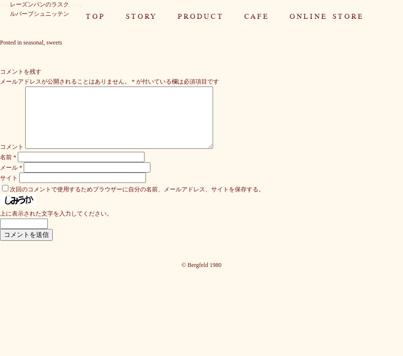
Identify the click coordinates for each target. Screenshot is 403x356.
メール (11, 179)
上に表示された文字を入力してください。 (56, 225)
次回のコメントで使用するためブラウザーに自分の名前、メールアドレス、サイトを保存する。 (137, 201)
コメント (12, 158)
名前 (8, 169)
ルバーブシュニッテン (39, 13)
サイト (9, 189)
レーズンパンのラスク (39, 4)
